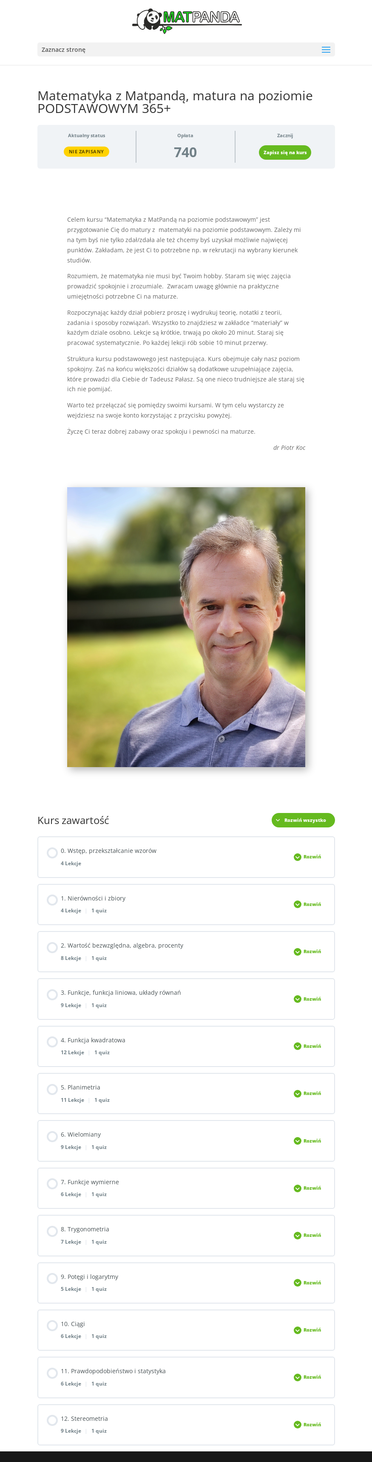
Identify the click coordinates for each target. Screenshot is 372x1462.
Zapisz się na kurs (285, 152)
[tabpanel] (186, 488)
